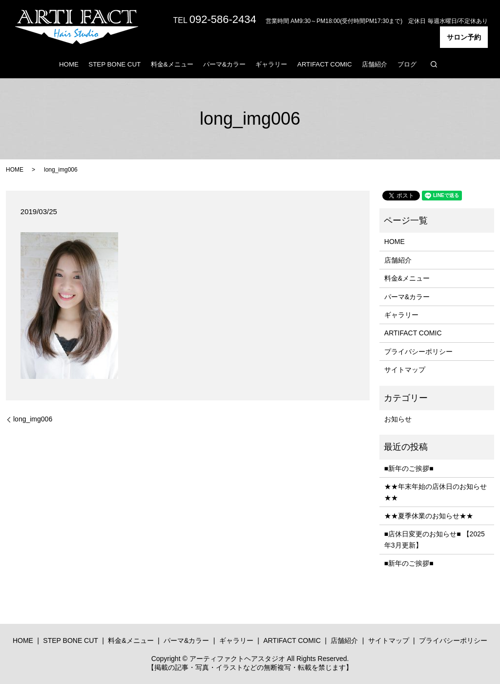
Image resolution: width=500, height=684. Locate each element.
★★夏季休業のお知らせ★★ (428, 516)
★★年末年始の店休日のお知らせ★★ (435, 492)
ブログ (407, 64)
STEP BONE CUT (114, 64)
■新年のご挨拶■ (409, 468)
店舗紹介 (374, 64)
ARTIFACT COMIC (324, 64)
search (433, 64)
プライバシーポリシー (418, 351)
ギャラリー (271, 64)
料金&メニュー (172, 64)
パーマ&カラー (224, 64)
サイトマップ (404, 370)
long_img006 (32, 419)
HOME (69, 64)
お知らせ (398, 419)
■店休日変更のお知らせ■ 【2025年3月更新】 (434, 539)
